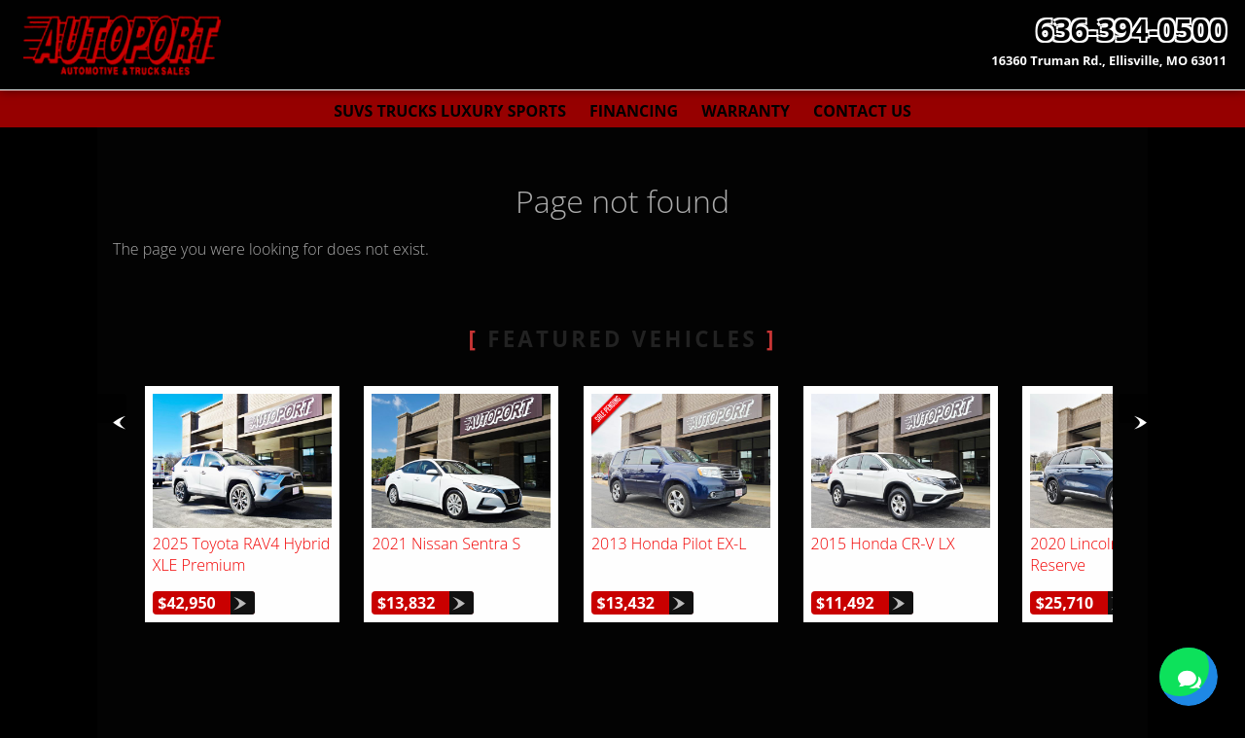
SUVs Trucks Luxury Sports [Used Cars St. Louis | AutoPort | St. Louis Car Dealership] (450, 111)
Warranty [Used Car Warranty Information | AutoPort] (745, 111)
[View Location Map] (1109, 61)
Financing (633, 111)
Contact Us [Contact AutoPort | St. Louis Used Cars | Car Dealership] (862, 111)
